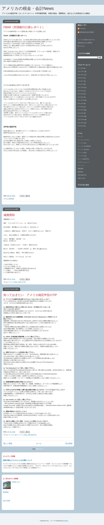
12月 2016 (81, 87)
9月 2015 (80, 103)
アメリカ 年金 (82, 156)
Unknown (83, 28)
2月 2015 (80, 113)
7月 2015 (80, 107)
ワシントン (81, 165)
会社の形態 (6, 501)
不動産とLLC (16, 482)
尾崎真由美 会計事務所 (85, 43)
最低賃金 (80, 172)
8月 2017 (80, 78)
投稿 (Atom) (39, 449)
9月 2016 (80, 91)
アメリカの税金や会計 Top (86, 39)
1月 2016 (80, 97)
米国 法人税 (22, 282)
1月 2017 (80, 84)
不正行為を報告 (83, 185)
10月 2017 (81, 75)
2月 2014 (80, 126)
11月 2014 (81, 123)
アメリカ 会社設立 (83, 149)
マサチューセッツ (83, 162)
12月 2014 (81, 119)
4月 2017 (80, 81)
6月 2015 (80, 110)
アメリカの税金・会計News (28, 8)
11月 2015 (81, 100)
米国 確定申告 (32, 435)
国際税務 (11, 199)
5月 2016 (80, 94)
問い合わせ (81, 46)
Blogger (65, 521)
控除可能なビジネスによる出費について (17, 460)
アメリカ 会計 (12, 435)
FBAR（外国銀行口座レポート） (24, 27)
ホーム (38, 443)
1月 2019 (80, 68)
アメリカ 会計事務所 (84, 146)
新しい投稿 (7, 443)
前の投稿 (68, 443)
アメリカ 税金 (12, 282)
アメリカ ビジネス (83, 140)
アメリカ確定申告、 (84, 159)
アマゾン (80, 136)
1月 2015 (80, 116)
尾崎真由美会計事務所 (87, 32)
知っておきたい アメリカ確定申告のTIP (30, 295)
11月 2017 (81, 71)
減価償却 (9, 215)
